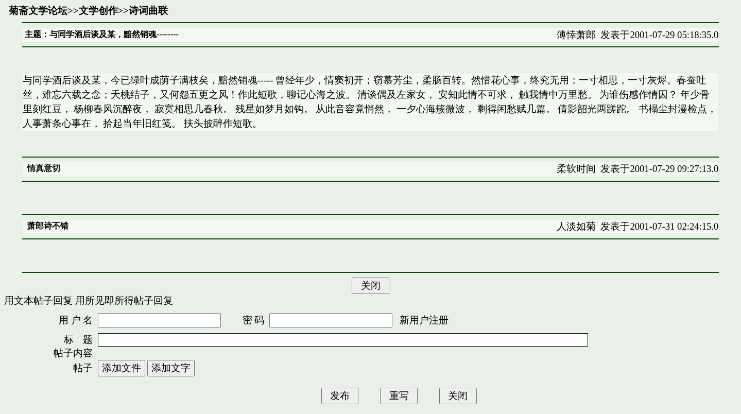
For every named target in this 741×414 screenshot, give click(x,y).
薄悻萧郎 (576, 34)
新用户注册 (424, 320)
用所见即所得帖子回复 (124, 300)
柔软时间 (576, 168)
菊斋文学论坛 (38, 10)
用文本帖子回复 (38, 300)
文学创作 (98, 10)
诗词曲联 (148, 10)
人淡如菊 (576, 226)
